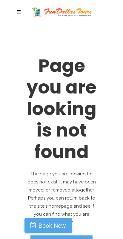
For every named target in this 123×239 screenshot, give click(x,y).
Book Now (52, 225)
